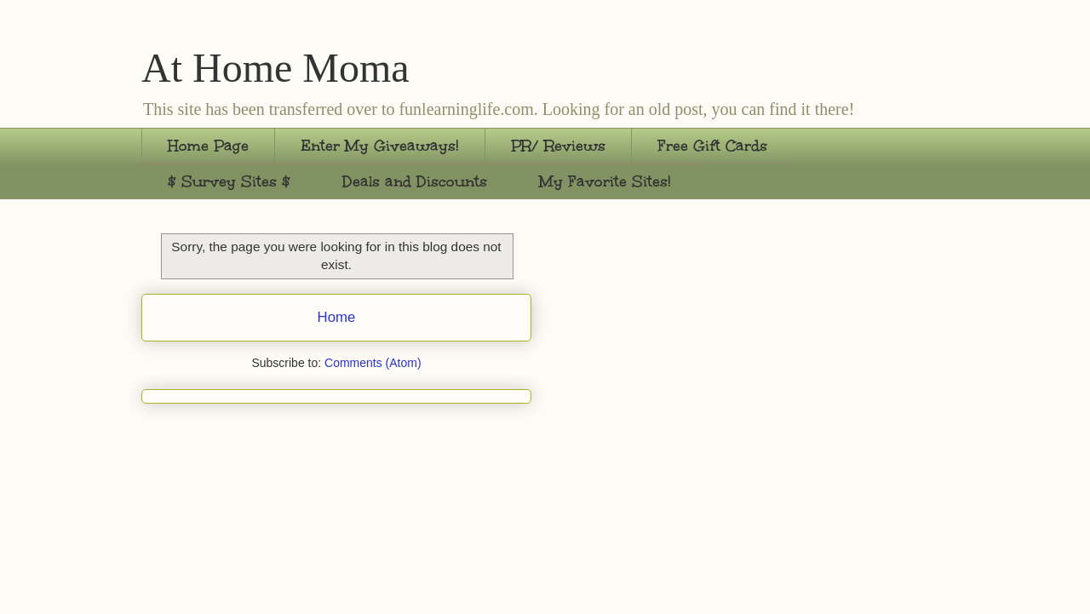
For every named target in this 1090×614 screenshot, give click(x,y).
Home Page (208, 145)
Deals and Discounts (414, 181)
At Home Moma (275, 67)
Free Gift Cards (712, 145)
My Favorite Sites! (605, 181)
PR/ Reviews (558, 145)
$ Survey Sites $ (229, 181)
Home (337, 317)
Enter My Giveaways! (380, 145)
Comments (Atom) (373, 363)
